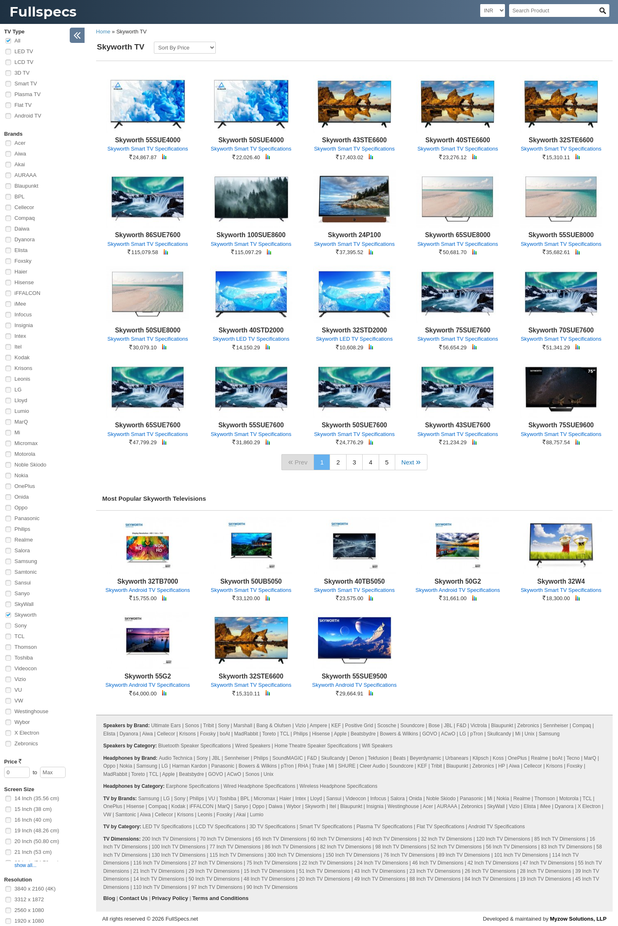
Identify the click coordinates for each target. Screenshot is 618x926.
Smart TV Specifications (326, 826)
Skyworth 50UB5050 (251, 581)
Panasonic (27, 518)
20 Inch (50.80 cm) (36, 841)
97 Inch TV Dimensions (217, 887)
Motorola (24, 454)
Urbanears (456, 758)
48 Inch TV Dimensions (269, 879)
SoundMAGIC (287, 758)
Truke (318, 766)
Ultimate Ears (166, 725)
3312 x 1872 (29, 899)
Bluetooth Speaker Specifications (194, 746)
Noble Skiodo (30, 465)
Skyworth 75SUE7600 (458, 330)
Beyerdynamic (425, 758)
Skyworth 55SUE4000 (148, 140)
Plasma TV (27, 94)
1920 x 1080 (29, 921)
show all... (25, 865)
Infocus (23, 314)
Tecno (573, 758)
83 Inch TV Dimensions (566, 847)
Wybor (22, 722)
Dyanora (24, 239)
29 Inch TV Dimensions (214, 871)
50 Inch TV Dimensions (214, 879)
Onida (21, 497)
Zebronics (26, 743)
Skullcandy (499, 734)
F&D (461, 725)
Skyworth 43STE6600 (354, 140)
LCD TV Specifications (220, 826)
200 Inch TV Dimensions (169, 839)
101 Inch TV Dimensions (521, 855)
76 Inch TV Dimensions (409, 855)
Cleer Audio (372, 766)
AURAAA (25, 175)
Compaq (24, 218)
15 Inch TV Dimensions (269, 871)
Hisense (24, 282)
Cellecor (24, 207)
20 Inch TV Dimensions (324, 879)
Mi (17, 432)
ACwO (448, 734)
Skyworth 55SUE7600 (251, 425)
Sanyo (22, 593)
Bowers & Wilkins (399, 734)
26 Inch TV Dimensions (490, 871)
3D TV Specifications (272, 826)
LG (17, 389)
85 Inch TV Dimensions (559, 839)
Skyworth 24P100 (354, 234)
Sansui (22, 583)
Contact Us (133, 898)
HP (501, 766)
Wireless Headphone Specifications (338, 786)
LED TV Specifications (167, 826)
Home (103, 31)
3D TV (22, 73)
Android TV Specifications (496, 826)
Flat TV (23, 105)
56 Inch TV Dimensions (511, 847)
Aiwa (20, 154)
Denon (356, 758)
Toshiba (23, 658)
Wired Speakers (252, 746)
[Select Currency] (492, 10)
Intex (20, 336)
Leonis (22, 379)
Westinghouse (31, 711)
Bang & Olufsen (273, 725)
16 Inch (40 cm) (33, 820)
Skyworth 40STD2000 (251, 330)
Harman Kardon (189, 766)
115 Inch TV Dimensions (237, 855)
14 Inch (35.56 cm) (36, 798)
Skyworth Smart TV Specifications (147, 149)
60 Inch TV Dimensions (336, 839)
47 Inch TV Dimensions (548, 863)
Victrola (478, 725)
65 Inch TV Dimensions (281, 839)
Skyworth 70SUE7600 (561, 330)
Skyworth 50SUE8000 (148, 330)
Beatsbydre (363, 734)
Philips (22, 529)
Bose (434, 725)
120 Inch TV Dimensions (503, 839)
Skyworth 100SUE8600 (251, 234)
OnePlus (24, 486)
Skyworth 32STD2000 (354, 330)
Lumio (21, 411)
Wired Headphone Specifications (259, 786)
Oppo (21, 507)
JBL (448, 725)
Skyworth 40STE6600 (457, 140)
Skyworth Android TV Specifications (148, 590)
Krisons (23, 368)
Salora (22, 550)
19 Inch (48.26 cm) (36, 830)
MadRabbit (246, 734)
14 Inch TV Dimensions (158, 879)
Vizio (20, 679)
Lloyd (20, 400)
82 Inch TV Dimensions (345, 847)
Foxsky (22, 261)
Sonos (192, 725)
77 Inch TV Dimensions (235, 847)
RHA (303, 766)
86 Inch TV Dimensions (290, 847)
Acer (20, 143)
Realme (23, 540)
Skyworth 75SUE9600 (561, 425)
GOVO (429, 734)
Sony (20, 625)
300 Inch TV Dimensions (295, 855)
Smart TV (25, 83)
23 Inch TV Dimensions (435, 871)
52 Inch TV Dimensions (456, 847)
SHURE (347, 766)
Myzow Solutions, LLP (578, 919)
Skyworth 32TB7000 (147, 581)
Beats (399, 758)
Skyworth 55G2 (148, 676)
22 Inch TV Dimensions (327, 863)
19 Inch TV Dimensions (545, 879)
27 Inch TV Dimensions (217, 863)
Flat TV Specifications (441, 826)
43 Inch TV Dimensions (380, 871)
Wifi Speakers (377, 746)
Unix (530, 734)
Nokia (21, 475)
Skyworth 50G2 (457, 581)
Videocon (25, 668)
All (17, 41)
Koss (498, 758)
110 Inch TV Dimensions (160, 887)
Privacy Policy (170, 898)
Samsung (25, 561)
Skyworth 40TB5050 (354, 581)
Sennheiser (555, 725)
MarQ (21, 422)
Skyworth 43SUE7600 (458, 425)
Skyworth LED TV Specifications (250, 339)
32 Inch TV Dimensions (446, 839)
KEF (336, 725)
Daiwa (21, 229)
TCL (19, 636)
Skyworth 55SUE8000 (561, 234)
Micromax (26, 443)
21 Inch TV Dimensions (158, 871)
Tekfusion (378, 758)
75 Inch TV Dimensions (272, 863)
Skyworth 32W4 (561, 581)
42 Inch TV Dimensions (493, 863)
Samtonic (25, 572)
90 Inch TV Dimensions (272, 887)
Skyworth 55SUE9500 (354, 676)
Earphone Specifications (192, 786)
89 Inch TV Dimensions (464, 855)
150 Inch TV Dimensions (353, 855)
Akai (19, 164)
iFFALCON (27, 293)
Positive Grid (359, 725)
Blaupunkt (26, 186)
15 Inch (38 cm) (33, 809)
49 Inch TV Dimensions (380, 879)
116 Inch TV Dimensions (160, 863)
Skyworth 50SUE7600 (354, 425)
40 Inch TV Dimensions (391, 839)
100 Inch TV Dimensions (178, 847)
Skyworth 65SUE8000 (458, 234)
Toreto (269, 734)
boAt (225, 734)
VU (18, 690)
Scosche (386, 725)
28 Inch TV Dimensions (545, 871)
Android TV (27, 116)
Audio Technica (175, 758)
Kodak (22, 357)
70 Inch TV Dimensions (225, 839)
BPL (19, 196)
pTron (476, 734)
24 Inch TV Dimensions (382, 863)
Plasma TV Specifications (384, 826)
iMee (20, 304)
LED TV (23, 51)
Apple (340, 734)
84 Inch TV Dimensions (490, 879)
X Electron (26, 733)
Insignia (23, 325)
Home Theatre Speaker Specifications (316, 746)
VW (18, 700)
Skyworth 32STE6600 (561, 140)
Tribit (208, 725)
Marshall (243, 725)
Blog (109, 898)
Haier (20, 272)
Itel (17, 347)
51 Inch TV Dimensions (324, 871)
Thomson (25, 647)
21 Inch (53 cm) (33, 852)
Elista (21, 250)
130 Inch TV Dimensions (178, 855)
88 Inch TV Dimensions (435, 879)
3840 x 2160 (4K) (35, 889)
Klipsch (480, 758)
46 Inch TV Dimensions (437, 863)
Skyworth (25, 615)
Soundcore (413, 725)
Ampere (318, 725)
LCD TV (23, 62)
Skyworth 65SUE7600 (148, 425)
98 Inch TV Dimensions (401, 847)
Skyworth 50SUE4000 (251, 140)
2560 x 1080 (29, 910)
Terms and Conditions (220, 898)
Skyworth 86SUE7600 (148, 234)
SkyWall (23, 604)
